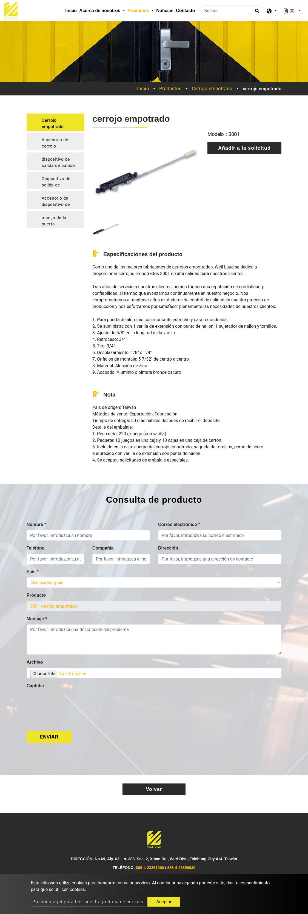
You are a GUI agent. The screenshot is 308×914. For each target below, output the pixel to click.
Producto (36, 595)
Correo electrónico (179, 524)
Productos (170, 88)
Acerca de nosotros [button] (100, 10)
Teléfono (35, 548)
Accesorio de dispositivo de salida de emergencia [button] (56, 202)
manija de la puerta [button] (54, 221)
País (33, 571)
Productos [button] (138, 10)
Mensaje (37, 618)
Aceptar (163, 901)
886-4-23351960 (150, 867)
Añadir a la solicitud (244, 148)
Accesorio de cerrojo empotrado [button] (55, 143)
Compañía (102, 548)
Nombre (36, 524)
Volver (154, 789)
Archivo (35, 662)
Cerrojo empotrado (212, 88)
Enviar (49, 737)
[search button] (256, 13)
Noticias (164, 10)
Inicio (71, 10)
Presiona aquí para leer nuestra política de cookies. (88, 901)
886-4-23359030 (181, 867)
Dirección (168, 548)
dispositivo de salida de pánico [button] (58, 162)
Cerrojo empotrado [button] (53, 123)
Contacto (185, 10)
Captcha (35, 685)
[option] (145, 174)
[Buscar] (232, 10)
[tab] (55, 122)
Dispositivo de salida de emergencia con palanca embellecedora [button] (58, 182)
